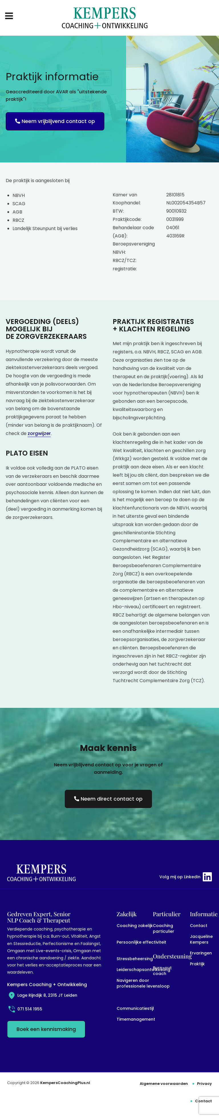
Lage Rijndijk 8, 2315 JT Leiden (42, 995)
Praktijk (197, 964)
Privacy (204, 1083)
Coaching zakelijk (135, 925)
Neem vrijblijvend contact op (55, 121)
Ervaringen (201, 953)
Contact (198, 925)
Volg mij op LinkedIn (185, 876)
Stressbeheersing (135, 959)
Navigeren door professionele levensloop (143, 983)
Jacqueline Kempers (201, 939)
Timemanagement (136, 1019)
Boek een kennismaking (46, 1029)
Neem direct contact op (108, 798)
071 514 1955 (24, 1009)
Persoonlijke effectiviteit (141, 942)
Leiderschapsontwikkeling (143, 969)
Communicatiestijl (135, 1008)
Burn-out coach (162, 970)
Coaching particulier (163, 928)
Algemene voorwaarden (164, 1083)
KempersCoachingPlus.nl (65, 1082)
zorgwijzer (39, 433)
